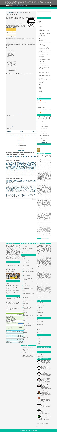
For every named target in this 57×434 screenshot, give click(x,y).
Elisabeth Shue (48, 288)
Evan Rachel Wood (43, 290)
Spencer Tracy (42, 193)
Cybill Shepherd (44, 288)
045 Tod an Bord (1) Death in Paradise (12, 285)
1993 (6, 191)
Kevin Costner (43, 233)
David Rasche (49, 215)
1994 (10, 191)
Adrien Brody (48, 186)
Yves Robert (19, 167)
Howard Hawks (12, 169)
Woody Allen (9, 156)
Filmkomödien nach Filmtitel (42, 102)
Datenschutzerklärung (40, 425)
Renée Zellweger (39, 274)
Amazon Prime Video (44, 138)
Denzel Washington (45, 229)
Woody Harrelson (44, 200)
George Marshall (20, 162)
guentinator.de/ (20, 317)
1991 (31, 190)
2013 (26, 194)
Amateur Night (41, 76)
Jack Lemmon (16, 255)
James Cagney (39, 218)
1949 (26, 186)
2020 (19, 195)
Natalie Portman (49, 284)
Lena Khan (12, 182)
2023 (30, 195)
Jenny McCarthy (47, 292)
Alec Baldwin (45, 176)
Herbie (38, 310)
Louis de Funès (12, 254)
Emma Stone (47, 264)
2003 (14, 193)
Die (14, 135)
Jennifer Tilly (44, 265)
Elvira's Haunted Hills (42, 35)
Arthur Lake (44, 156)
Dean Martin (42, 163)
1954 (9, 187)
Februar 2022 (25, 337)
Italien (38, 341)
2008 (6, 194)
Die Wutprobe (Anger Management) (44, 48)
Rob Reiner (18, 157)
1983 (32, 189)
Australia (12, 12)
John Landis (10, 165)
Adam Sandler (48, 161)
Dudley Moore (39, 217)
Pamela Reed (43, 285)
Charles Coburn (47, 226)
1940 (31, 185)
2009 (10, 194)
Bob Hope (46, 202)
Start (7, 7)
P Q (32, 135)
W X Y (49, 118)
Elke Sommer (42, 264)
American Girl (41, 71)
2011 (18, 194)
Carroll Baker (40, 288)
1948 (23, 186)
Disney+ (21, 147)
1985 (8, 190)
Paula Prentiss (40, 273)
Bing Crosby (41, 225)
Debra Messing (41, 279)
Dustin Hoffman (49, 204)
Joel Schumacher (10, 175)
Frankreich (38, 338)
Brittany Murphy (41, 262)
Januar (40, 92)
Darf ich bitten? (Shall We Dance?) (28, 325)
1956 (14, 187)
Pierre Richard (46, 164)
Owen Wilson (8, 249)
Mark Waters (14, 167)
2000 (31, 191)
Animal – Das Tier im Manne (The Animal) (45, 47)
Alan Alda (43, 201)
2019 (16, 195)
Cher (48, 277)
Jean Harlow (17, 259)
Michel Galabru (49, 170)
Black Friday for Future (45, 366)
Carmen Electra (39, 277)
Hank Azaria (43, 217)
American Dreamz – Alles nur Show (44, 72)
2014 (30, 194)
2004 (19, 193)
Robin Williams (45, 173)
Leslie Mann (42, 252)
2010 (14, 194)
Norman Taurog (30, 168)
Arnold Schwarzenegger (40, 202)
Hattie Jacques (40, 246)
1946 (17, 186)
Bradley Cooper (46, 225)
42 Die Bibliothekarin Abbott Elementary (28, 347)
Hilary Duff (40, 265)
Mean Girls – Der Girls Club (45, 378)
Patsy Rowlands (48, 259)
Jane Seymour (38, 292)
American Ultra (25, 299)
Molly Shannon (39, 259)
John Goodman (48, 207)
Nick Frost (49, 197)
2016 (6, 195)
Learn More (47, 2)
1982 (29, 189)
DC (41, 126)
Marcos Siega (19, 175)
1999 (27, 191)
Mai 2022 (24, 332)
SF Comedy (40, 7)
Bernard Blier (39, 187)
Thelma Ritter (43, 287)
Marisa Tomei (47, 252)
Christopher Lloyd (42, 203)
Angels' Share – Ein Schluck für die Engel (29, 290)
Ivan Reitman (27, 164)
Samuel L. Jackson (40, 199)
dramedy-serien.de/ (20, 331)
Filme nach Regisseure (21, 7)
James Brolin (44, 231)
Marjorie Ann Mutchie (9, 257)
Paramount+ (44, 140)
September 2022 (25, 265)
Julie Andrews (42, 250)
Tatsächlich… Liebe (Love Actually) (44, 30)
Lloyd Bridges (39, 197)
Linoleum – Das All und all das (10, 265)
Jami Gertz (49, 291)
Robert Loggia (46, 185)
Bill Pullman (49, 176)
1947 (20, 186)
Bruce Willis (40, 177)
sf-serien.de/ (20, 332)
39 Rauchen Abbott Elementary (26, 353)
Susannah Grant (11, 176)
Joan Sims (48, 245)
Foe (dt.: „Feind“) (8, 269)
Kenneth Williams (41, 158)
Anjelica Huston (46, 249)
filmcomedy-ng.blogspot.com (41, 354)
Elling (39, 38)
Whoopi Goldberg (46, 260)
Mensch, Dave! (43, 390)
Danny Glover (43, 228)
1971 (28, 188)
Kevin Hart (49, 177)
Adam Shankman (21, 166)
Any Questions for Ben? (11, 14)
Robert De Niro (45, 192)
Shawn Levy (20, 164)
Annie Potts (47, 261)
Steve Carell (40, 171)
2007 (34, 193)
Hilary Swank (46, 291)
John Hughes (44, 7)
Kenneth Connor (42, 162)
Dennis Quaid (44, 204)
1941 (34, 185)
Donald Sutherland (47, 216)
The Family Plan (44, 372)
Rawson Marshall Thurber (31, 169)
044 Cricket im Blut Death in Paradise (11, 287)
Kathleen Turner (39, 258)
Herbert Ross (33, 166)
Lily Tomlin (49, 271)
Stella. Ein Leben (24, 245)
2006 (29, 193)
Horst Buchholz (43, 230)
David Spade (39, 204)
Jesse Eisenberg (45, 218)
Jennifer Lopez (42, 251)
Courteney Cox (46, 278)
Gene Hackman (46, 205)
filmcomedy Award (8, 9)
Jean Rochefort (39, 183)
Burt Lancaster (42, 226)
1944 (12, 186)
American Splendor (41, 61)
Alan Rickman (48, 201)
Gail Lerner (31, 181)
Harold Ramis (24, 170)
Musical (38, 326)
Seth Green (42, 186)
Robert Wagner (47, 198)
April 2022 (24, 334)
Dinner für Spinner (44, 396)
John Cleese (47, 219)
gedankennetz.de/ (20, 314)
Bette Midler (41, 253)
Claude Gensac (8, 259)
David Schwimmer (39, 229)
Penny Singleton (12, 246)
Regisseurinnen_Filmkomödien (29, 7)
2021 (23, 195)
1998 (24, 191)
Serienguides (36, 7)
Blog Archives (46, 238)
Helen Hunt (43, 291)
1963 (34, 187)
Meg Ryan (43, 272)
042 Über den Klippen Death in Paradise (12, 292)
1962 (31, 187)
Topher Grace (39, 212)
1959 (23, 187)
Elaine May (33, 180)
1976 (12, 189)
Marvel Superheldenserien (44, 124)
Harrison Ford (48, 217)
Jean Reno (49, 172)
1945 (15, 186)
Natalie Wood (39, 285)
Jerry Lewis (33, 156)
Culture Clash (39, 319)
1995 (14, 191)
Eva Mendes (49, 279)
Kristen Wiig (38, 252)
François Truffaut (17, 170)
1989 (23, 190)
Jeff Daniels (46, 183)
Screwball (38, 327)
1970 (25, 188)
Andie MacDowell (39, 276)
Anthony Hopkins (39, 213)
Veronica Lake (45, 275)
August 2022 (25, 267)
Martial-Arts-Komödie (40, 324)
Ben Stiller (25, 157)
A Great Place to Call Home (45, 360)
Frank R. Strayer (13, 164)
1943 (9, 186)
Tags (42, 238)
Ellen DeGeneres (41, 289)
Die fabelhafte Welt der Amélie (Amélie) (44, 75)
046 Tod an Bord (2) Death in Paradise (12, 282)
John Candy (40, 173)
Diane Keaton (13, 259)
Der (12, 135)
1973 (34, 188)
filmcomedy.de (28, 430)
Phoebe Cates (45, 273)
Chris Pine (42, 227)
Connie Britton (42, 278)
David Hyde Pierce (43, 215)
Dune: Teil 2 (8, 271)
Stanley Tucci (48, 193)
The (43, 118)
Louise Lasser (42, 266)
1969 (22, 188)
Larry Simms (41, 161)
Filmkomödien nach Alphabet (13, 7)
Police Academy (39, 312)
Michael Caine (48, 191)
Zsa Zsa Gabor (38, 298)
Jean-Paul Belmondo (39, 232)
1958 (20, 187)
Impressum (13, 9)
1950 (29, 186)
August (40, 29)
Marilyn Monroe (46, 266)
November (40, 25)
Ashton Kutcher (43, 179)
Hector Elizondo (9, 255)
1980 (23, 189)
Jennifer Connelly (43, 292)
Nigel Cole (23, 175)
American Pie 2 (41, 69)
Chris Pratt (47, 227)
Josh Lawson (16, 12)
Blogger (35, 430)
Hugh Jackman (48, 230)
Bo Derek (49, 276)
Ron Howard (7, 170)
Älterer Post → (34, 131)
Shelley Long (38, 275)
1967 (16, 188)
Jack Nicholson (39, 190)
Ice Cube (48, 189)
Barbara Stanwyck (45, 276)
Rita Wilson (44, 274)
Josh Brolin (42, 220)
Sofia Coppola (22, 181)
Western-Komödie (40, 332)
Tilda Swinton (42, 256)
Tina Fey (42, 275)
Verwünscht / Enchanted (26, 275)
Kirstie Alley (44, 258)
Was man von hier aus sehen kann (27, 248)
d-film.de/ (20, 337)
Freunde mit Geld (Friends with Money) (44, 52)
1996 (17, 191)
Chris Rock (40, 180)
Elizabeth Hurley (48, 257)
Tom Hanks (18, 254)
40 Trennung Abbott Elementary (26, 352)
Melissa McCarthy (8, 256)
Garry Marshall (21, 163)
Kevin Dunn (49, 184)
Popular (39, 238)
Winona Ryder (47, 256)
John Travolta (43, 191)
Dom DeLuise (39, 189)
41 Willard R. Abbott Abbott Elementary (27, 349)
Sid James (43, 160)
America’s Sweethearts (26, 317)
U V (46, 118)
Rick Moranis (39, 192)
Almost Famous (41, 78)
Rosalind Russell (48, 274)
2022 (48, 7)
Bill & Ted (38, 304)
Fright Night (40, 51)
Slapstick (38, 329)
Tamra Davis (16, 181)
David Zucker (27, 166)
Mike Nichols (18, 168)
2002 (9, 193)
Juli (39, 84)
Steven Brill (12, 170)
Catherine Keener (45, 253)
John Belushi (42, 219)
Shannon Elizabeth (46, 286)
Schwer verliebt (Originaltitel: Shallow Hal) (45, 79)
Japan (38, 343)
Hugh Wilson (29, 170)
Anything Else (41, 44)
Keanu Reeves (48, 220)
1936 (21, 185)
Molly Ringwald (47, 272)
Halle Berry (39, 291)
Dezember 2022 (25, 260)
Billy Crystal (45, 187)
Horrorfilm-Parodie (40, 321)
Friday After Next (41, 56)
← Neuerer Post (8, 131)
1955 (12, 187)
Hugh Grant (44, 189)
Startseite (21, 131)
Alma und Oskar (24, 252)
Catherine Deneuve (44, 277)
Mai (39, 87)
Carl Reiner (14, 163)
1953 (6, 187)
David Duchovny (48, 228)
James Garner (42, 207)
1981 (26, 189)
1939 (29, 185)
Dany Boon (17, 156)
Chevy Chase (43, 188)
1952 (34, 186)
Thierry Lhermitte (48, 211)
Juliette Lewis (41, 271)
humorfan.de (20, 323)
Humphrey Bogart (39, 231)
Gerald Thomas (9, 162)
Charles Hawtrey (9, 248)
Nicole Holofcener (9, 181)
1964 (6, 188)
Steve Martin (39, 165)
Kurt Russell (47, 233)
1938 (26, 185)
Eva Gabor (39, 290)
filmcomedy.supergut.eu (40, 356)
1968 (18, 188)
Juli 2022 (24, 329)
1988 (20, 190)
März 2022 (24, 335)
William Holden (44, 212)
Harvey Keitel (42, 206)
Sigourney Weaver (40, 249)
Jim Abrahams (18, 169)
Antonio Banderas (46, 213)
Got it (51, 2)
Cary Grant (45, 171)
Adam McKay (31, 167)
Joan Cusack (42, 248)
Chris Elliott (48, 188)
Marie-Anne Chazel (39, 272)
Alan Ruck (49, 212)
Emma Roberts (45, 279)
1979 (20, 189)
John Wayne (38, 233)
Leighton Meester (45, 271)
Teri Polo (40, 287)
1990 (27, 190)
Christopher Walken (44, 172)
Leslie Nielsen (16, 256)
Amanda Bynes (42, 261)
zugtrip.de (20, 327)
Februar (40, 91)
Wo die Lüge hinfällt (44, 384)
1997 (21, 191)
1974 (6, 189)
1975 (9, 189)
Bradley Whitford (43, 214)
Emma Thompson (46, 289)
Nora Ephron (18, 180)
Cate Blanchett (41, 263)
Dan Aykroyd (49, 162)
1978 (17, 189)
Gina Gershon (48, 290)
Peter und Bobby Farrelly (26, 165)
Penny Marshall (26, 180)
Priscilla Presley (49, 273)
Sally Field (41, 286)
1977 (15, 189)
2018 (13, 195)
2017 (10, 195)
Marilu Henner (44, 284)
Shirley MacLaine (48, 248)
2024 (23, 256)
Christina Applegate (42, 257)
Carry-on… (38, 307)
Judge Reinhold (43, 184)
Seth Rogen (42, 175)
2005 (24, 193)
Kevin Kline (40, 185)
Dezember (40, 23)
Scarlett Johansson (40, 260)
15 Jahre (23, 246)
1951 (31, 186)
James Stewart (46, 190)
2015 (34, 194)
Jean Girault (34, 164)
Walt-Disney (39, 315)
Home (7, 12)
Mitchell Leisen (23, 168)
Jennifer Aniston (47, 246)
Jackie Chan (46, 206)
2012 (10, 12)
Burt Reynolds (49, 179)
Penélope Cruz (47, 285)
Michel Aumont (45, 197)
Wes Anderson (14, 166)
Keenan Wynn (45, 174)
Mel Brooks (25, 156)
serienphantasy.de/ (20, 339)
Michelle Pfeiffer (48, 258)
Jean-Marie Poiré (8, 167)
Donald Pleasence (40, 216)
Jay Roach (33, 170)
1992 (34, 190)
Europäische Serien (44, 133)
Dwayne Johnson (45, 180)
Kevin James (40, 178)
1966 (13, 188)
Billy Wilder (8, 163)
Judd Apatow (24, 169)
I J (22, 135)
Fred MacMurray (16, 257)
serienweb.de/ (20, 342)
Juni (39, 85)
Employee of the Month (42, 31)
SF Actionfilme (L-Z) (40, 105)
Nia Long (43, 259)
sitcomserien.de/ (20, 334)
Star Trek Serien (44, 121)
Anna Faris (46, 247)
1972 (31, 188)
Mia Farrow (47, 250)
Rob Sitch (20, 12)
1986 (12, 190)
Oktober (40, 26)
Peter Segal (17, 165)
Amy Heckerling (9, 180)
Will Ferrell (47, 165)
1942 (6, 186)
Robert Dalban (40, 198)
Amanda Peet (49, 275)
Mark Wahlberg (45, 178)
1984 (35, 189)
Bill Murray (49, 160)
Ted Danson (43, 211)
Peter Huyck (27, 175)
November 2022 (25, 262)
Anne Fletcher (27, 181)
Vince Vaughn (48, 175)
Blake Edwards (30, 162)
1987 (16, 190)
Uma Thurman (48, 287)
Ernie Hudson (40, 205)
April (39, 88)
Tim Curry (46, 199)
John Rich (49, 232)
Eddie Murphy (44, 159)
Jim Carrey (45, 177)
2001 (35, 191)
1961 (28, 187)
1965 (10, 188)
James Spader (48, 231)
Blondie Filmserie (39, 305)
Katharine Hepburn (48, 251)
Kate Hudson (48, 265)
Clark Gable (48, 203)
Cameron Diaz (47, 262)
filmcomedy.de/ (20, 341)
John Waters (15, 175)
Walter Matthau (39, 176)
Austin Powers (39, 302)
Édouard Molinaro (25, 167)
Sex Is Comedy (41, 82)
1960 (26, 187)
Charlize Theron (46, 263)
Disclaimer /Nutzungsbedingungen (42, 423)
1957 (17, 187)
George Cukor (28, 163)
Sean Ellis (31, 175)
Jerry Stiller (45, 232)
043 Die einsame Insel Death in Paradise (12, 290)
